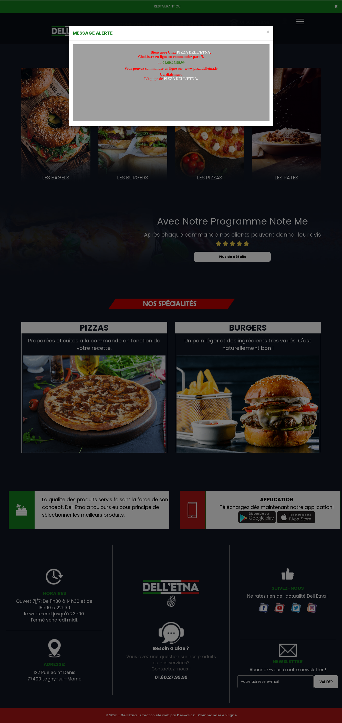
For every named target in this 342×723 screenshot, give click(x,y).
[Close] (268, 32)
